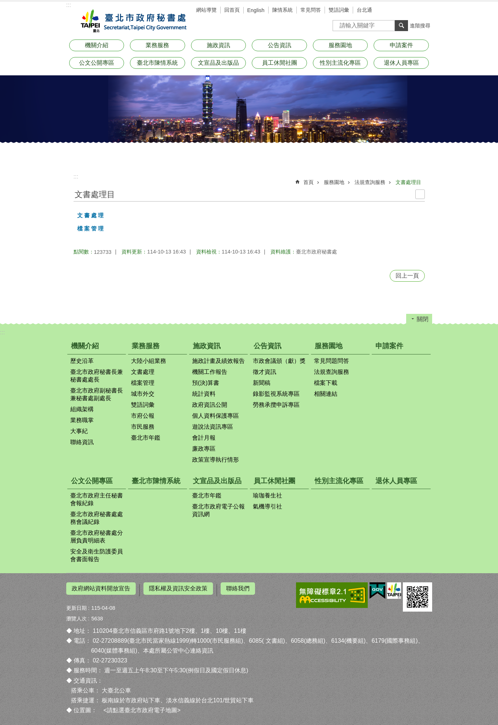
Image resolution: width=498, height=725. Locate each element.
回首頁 (232, 10)
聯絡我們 (238, 588)
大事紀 (79, 431)
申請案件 (401, 45)
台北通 (364, 10)
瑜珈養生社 (267, 495)
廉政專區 (204, 449)
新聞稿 (261, 383)
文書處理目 (408, 182)
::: (68, 5)
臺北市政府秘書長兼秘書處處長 (96, 376)
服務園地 (340, 45)
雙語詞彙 (339, 10)
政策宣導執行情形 (215, 460)
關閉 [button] (422, 319)
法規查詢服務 (370, 182)
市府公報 (142, 416)
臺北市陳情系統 (157, 63)
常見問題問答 (331, 361)
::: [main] (76, 176)
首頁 (308, 182)
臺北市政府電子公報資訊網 (218, 510)
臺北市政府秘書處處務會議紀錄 (96, 518)
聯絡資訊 (82, 442)
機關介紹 (96, 45)
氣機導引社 (267, 506)
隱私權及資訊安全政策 (178, 588)
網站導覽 (206, 10)
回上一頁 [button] (407, 276)
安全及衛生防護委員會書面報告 (96, 555)
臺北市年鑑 (145, 438)
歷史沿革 (82, 361)
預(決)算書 (206, 383)
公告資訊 (279, 45)
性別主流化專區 (340, 63)
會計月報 (204, 438)
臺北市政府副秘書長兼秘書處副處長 (96, 394)
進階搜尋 (420, 26)
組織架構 (82, 409)
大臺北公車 (116, 687)
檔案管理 (142, 383)
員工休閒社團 (279, 63)
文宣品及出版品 (218, 63)
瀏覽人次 (76, 615)
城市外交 (142, 394)
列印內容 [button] (420, 194)
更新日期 (76, 605)
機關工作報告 (209, 372)
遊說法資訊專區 (212, 427)
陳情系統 (282, 10)
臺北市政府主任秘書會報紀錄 (96, 499)
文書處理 (142, 372)
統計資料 (204, 394)
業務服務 (157, 45)
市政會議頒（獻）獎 (279, 361)
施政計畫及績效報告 (218, 361)
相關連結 (325, 394)
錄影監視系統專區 (276, 394)
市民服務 (142, 427)
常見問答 (310, 10)
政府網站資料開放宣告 (101, 588)
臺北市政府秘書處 (132, 21)
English (256, 10)
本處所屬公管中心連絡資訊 (178, 648)
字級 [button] (413, 10)
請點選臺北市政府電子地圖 (142, 707)
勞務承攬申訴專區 (276, 405)
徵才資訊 (264, 372)
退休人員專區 (401, 63)
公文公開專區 (96, 63)
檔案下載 (325, 383)
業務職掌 (82, 420)
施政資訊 (218, 45)
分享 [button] (424, 10)
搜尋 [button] (401, 25)
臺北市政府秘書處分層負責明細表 (96, 537)
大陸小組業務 (148, 361)
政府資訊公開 (209, 405)
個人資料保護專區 (215, 416)
